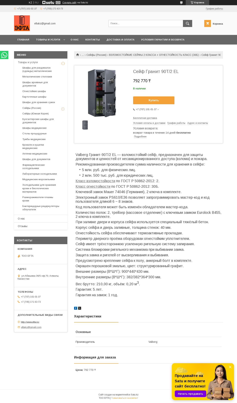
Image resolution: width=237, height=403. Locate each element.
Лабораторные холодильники (39, 173)
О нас (75, 39)
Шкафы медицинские (34, 128)
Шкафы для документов (36, 159)
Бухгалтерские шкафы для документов (38, 121)
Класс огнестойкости (93, 186)
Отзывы (22, 226)
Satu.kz (134, 394)
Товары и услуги (48, 39)
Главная (23, 39)
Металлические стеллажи (37, 76)
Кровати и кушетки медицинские (33, 146)
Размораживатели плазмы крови (37, 199)
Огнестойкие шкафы (34, 91)
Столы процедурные (34, 133)
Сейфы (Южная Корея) (35, 113)
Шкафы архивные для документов (35, 84)
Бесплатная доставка (145, 118)
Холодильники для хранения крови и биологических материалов (39, 188)
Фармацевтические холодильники (33, 167)
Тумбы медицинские (34, 139)
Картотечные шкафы (34, 96)
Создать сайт (69, 2)
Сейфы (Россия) (96, 54)
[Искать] (187, 23)
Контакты (92, 39)
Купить (154, 100)
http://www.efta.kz (30, 321)
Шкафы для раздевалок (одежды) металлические (37, 69)
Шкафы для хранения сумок (38, 102)
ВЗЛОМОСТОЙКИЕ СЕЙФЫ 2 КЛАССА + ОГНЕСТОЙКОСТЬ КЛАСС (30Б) (154, 54)
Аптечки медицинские (34, 153)
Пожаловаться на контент (124, 398)
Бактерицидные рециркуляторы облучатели (40, 208)
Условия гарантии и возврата (162, 39)
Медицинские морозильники (38, 179)
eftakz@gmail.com (31, 327)
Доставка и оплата (120, 39)
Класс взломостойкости (95, 181)
